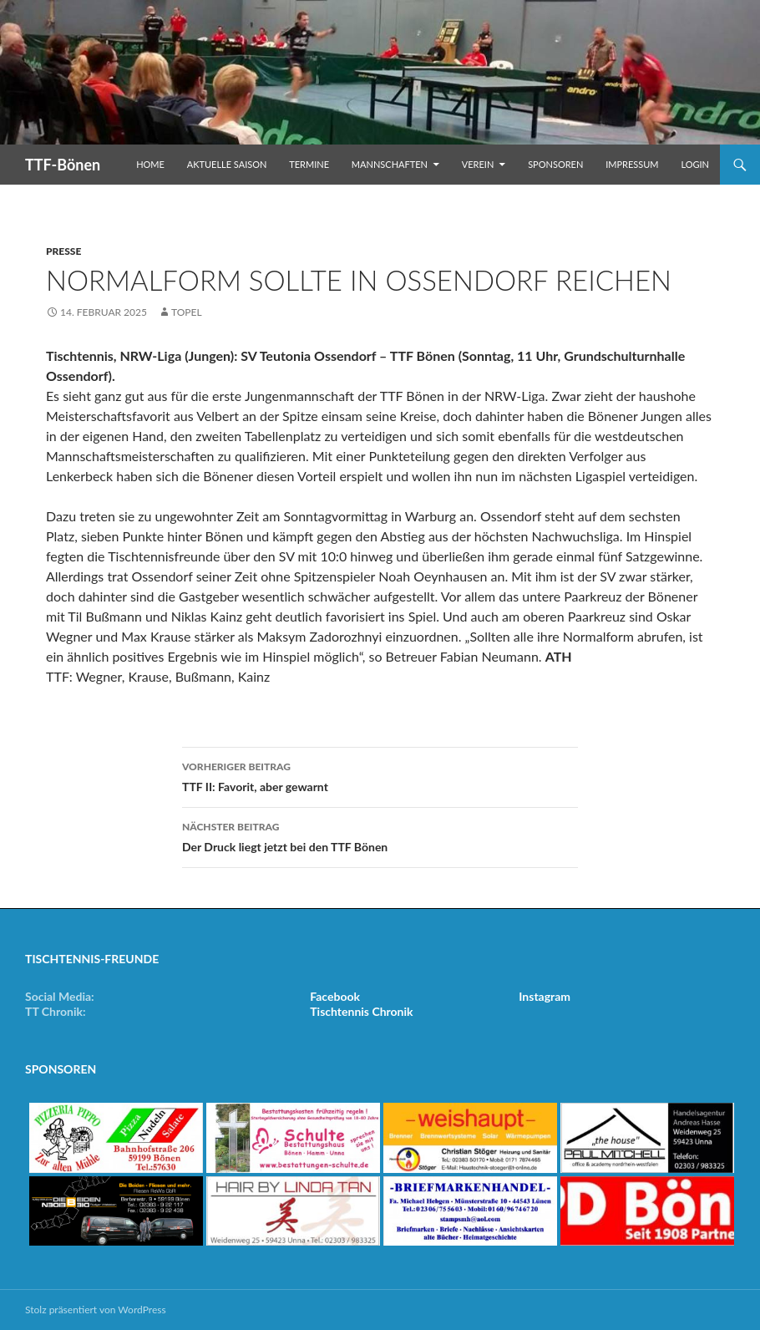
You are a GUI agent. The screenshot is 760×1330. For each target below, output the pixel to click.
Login (695, 164)
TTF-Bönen (62, 164)
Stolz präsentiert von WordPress (95, 1309)
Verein (478, 164)
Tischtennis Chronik (361, 1011)
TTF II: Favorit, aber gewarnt (380, 775)
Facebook (335, 996)
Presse (63, 251)
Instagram (544, 996)
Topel (186, 312)
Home (150, 164)
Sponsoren (555, 164)
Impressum (631, 164)
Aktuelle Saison (227, 164)
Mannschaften (390, 164)
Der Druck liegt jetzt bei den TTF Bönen (380, 835)
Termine (309, 164)
